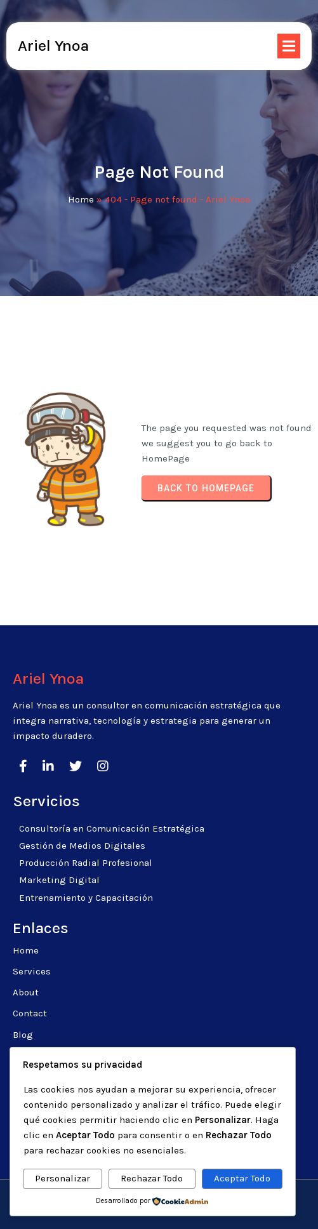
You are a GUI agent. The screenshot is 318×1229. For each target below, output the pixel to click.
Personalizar (62, 1178)
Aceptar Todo (242, 1178)
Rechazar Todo (152, 1178)
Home (81, 199)
